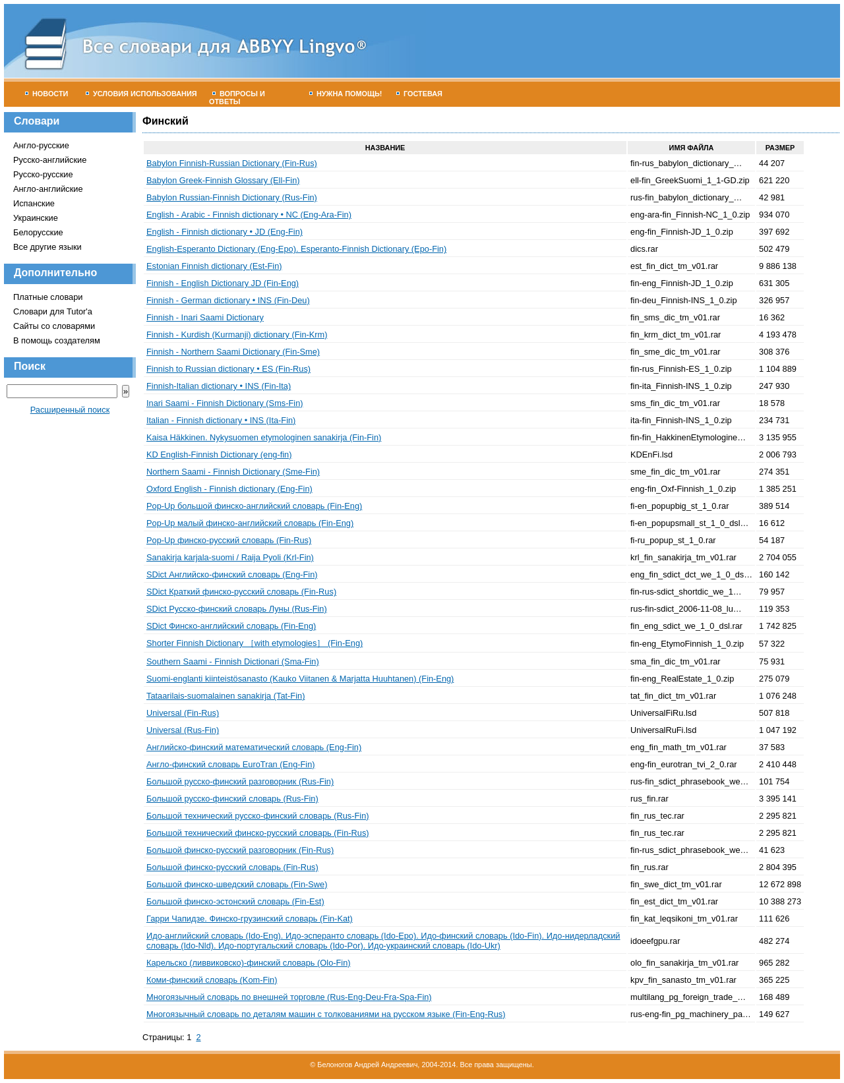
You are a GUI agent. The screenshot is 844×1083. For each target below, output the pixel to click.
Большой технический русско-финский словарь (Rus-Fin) (257, 816)
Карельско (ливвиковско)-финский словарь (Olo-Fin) (248, 963)
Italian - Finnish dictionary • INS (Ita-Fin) (220, 420)
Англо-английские (48, 189)
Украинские (35, 218)
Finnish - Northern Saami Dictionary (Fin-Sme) (233, 352)
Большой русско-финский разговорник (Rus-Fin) (240, 781)
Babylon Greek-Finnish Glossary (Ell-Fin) (223, 180)
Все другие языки (47, 247)
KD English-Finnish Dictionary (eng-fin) (218, 454)
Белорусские (38, 232)
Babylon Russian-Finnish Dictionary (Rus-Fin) (231, 197)
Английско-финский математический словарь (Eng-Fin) (253, 747)
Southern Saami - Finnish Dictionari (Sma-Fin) (232, 661)
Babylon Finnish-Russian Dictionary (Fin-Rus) (231, 163)
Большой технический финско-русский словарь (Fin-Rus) (257, 833)
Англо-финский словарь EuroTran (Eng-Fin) (230, 764)
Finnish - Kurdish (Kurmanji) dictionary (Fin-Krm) (236, 334)
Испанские (34, 203)
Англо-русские (41, 145)
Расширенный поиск (70, 410)
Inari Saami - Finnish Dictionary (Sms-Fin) (224, 403)
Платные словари (47, 297)
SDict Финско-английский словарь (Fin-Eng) (231, 626)
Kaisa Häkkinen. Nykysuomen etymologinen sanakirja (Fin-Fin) (263, 437)
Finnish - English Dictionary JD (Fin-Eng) (222, 283)
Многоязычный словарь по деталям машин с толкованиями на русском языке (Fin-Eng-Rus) (326, 1014)
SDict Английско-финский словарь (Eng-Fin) (232, 574)
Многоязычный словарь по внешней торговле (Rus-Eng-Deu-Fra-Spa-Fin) (289, 997)
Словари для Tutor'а (52, 311)
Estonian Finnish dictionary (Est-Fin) (214, 266)
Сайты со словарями (54, 326)
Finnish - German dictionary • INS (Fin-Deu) (228, 300)
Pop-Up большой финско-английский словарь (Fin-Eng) (254, 506)
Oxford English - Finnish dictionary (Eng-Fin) (229, 489)
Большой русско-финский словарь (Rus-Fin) (232, 799)
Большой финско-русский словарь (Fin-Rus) (232, 867)
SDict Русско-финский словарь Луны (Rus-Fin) (236, 609)
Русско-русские (43, 174)
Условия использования (141, 94)
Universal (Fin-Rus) (182, 713)
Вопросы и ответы (237, 97)
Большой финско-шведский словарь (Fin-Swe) (236, 884)
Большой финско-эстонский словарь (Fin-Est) (235, 901)
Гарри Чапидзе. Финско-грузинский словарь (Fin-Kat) (249, 918)
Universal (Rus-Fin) (182, 730)
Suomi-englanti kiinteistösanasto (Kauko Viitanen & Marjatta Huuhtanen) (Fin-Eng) (300, 679)
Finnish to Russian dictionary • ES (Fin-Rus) (228, 369)
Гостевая (419, 94)
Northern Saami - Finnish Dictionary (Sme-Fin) (233, 472)
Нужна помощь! (345, 94)
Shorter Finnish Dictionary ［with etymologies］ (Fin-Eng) (254, 643)
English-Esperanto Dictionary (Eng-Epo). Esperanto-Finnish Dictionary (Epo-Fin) (296, 249)
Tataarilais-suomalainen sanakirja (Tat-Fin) (225, 696)
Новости (46, 94)
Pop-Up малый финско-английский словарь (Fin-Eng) (249, 523)
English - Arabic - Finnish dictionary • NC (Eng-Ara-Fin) (248, 215)
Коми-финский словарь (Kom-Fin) (211, 980)
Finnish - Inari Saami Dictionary (205, 317)
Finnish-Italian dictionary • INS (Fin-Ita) (218, 386)
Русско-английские (49, 160)
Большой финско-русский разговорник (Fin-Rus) (240, 850)
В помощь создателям (56, 340)
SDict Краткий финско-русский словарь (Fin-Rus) (241, 592)
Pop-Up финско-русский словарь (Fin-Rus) (228, 540)
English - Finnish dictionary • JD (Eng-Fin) (224, 232)
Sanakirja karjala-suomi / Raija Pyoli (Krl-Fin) (230, 557)
